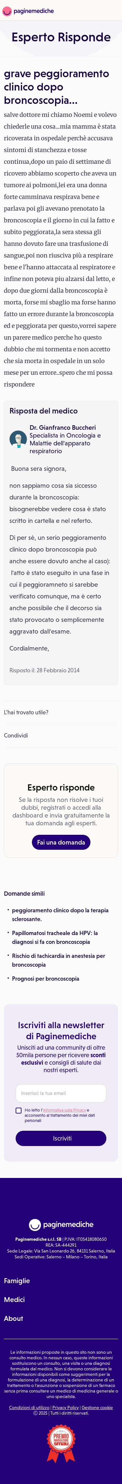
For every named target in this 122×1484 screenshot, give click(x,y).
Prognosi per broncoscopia (45, 978)
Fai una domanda (61, 842)
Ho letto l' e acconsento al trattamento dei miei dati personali (60, 1115)
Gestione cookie (97, 1407)
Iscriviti (62, 1138)
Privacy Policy (65, 1407)
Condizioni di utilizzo (29, 1407)
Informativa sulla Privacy (64, 1110)
